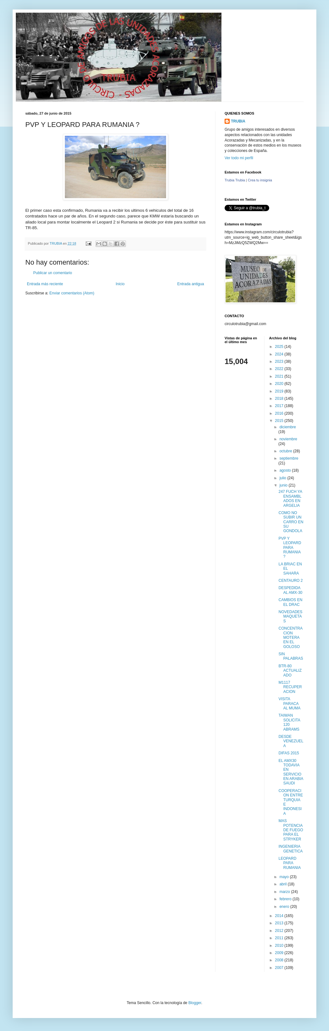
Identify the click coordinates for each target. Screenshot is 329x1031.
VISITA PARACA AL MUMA (289, 703)
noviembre (288, 439)
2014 (279, 916)
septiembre (288, 458)
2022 (279, 369)
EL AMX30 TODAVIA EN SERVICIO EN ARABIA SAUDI (290, 772)
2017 (279, 406)
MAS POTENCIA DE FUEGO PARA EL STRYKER (290, 830)
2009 (279, 953)
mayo (284, 877)
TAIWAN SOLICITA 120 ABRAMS (289, 722)
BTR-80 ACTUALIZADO (289, 670)
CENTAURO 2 (290, 580)
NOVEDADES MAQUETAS (290, 616)
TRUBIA (238, 121)
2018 (279, 398)
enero (284, 906)
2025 (279, 346)
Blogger (194, 1003)
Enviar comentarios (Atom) (71, 293)
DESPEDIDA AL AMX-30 (290, 590)
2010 (279, 945)
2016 (279, 413)
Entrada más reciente (45, 284)
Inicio (120, 284)
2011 (279, 938)
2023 (279, 361)
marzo (285, 892)
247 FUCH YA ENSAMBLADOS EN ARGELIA (290, 498)
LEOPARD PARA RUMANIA (289, 863)
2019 (279, 391)
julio (283, 478)
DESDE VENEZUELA (290, 741)
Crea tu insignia (260, 180)
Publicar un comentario (52, 273)
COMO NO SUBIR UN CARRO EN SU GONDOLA (290, 522)
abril (283, 884)
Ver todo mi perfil (239, 158)
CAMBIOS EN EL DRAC (290, 602)
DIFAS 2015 (288, 753)
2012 (279, 930)
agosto (285, 470)
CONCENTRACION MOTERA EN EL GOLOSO (290, 637)
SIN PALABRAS (290, 656)
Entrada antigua (190, 284)
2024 (279, 354)
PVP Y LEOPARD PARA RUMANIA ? (289, 547)
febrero (285, 899)
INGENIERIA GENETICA (290, 848)
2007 (279, 967)
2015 (279, 420)
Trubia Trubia (235, 180)
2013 (279, 923)
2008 (279, 960)
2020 (279, 383)
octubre (286, 451)
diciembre (287, 427)
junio (284, 485)
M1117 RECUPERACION (290, 687)
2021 (279, 376)
